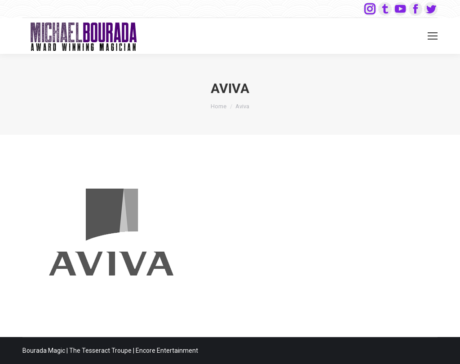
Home (218, 106)
